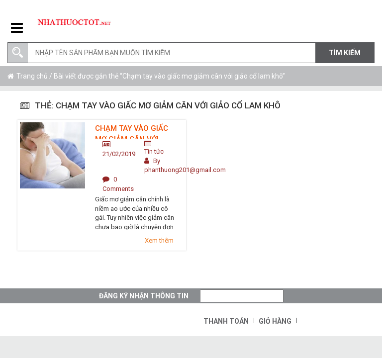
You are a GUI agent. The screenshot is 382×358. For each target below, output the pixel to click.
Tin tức (154, 151)
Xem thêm (159, 240)
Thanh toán (226, 321)
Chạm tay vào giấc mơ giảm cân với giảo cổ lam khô (131, 131)
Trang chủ (32, 76)
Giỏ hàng (275, 321)
